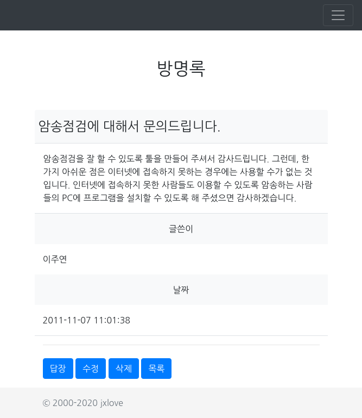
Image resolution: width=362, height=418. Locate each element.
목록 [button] (156, 368)
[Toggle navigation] (338, 15)
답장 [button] (58, 368)
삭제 (124, 368)
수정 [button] (90, 368)
